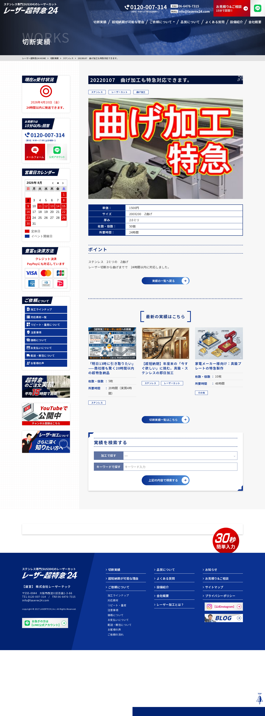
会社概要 (163, 662)
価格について (39, 340)
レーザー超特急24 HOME (34, 58)
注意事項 (36, 332)
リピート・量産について (45, 324)
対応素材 (113, 666)
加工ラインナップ (41, 309)
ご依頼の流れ (116, 700)
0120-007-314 (37, 662)
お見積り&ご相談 (217, 644)
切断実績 (54, 58)
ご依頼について (118, 653)
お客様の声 (37, 363)
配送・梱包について (43, 355)
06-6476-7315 (67, 662)
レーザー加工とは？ (170, 670)
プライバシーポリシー (220, 662)
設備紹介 (163, 653)
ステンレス (68, 58)
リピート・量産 (117, 671)
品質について (166, 635)
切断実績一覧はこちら (162, 421)
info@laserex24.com (35, 666)
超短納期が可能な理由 (123, 644)
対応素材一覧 (39, 317)
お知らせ (211, 635)
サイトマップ (214, 653)
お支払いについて (41, 348)
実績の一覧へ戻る (162, 281)
